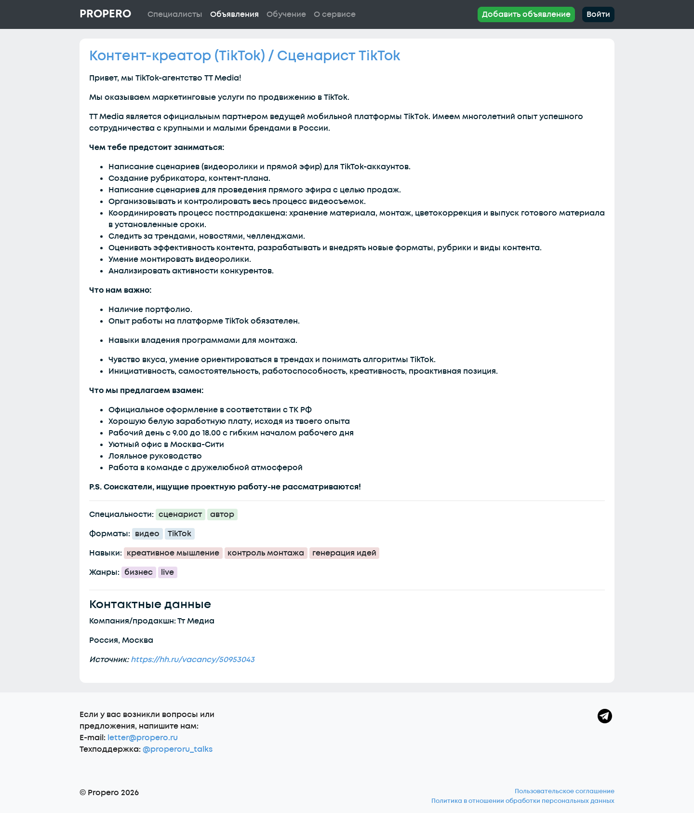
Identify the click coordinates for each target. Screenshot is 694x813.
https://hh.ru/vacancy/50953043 (192, 659)
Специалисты (174, 14)
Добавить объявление (526, 14)
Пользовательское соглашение (564, 791)
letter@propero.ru (142, 737)
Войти (598, 14)
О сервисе (335, 14)
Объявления (234, 14)
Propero (105, 14)
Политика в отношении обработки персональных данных (522, 801)
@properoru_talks (178, 749)
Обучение (286, 14)
